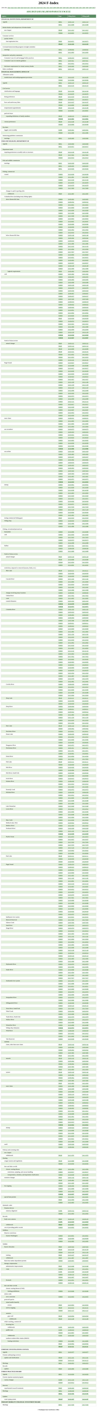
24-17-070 (71, 845)
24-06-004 (71, 618)
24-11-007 (71, 1258)
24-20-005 (71, 662)
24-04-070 (71, 288)
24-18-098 (71, 365)
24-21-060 (71, 327)
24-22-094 (71, 329)
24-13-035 (71, 1136)
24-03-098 (71, 282)
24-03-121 (71, 343)
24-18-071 (71, 99)
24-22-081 (71, 681)
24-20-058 (71, 318)
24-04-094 (71, 1316)
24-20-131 (71, 116)
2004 (70, 7)
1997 (93, 7)
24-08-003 (71, 1105)
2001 (80, 7)
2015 (35, 7)
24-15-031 (71, 1197)
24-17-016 (71, 842)
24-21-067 (71, 676)
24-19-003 (71, 218)
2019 (22, 7)
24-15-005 (71, 945)
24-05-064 (71, 1047)
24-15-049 (71, 806)
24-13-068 (71, 1188)
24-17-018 (71, 507)
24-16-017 (71, 146)
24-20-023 (71, 376)
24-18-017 (71, 1172)
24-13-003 (71, 975)
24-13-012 (71, 63)
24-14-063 (71, 648)
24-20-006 (71, 224)
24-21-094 (71, 1169)
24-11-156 (71, 634)
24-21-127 (71, 1310)
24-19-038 (71, 1039)
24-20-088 (71, 1114)
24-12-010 (71, 637)
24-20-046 (71, 1003)
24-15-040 (71, 947)
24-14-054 (71, 584)
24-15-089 (71, 551)
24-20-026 (71, 767)
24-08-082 (71, 1108)
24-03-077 (71, 1352)
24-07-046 (71, 620)
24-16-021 (71, 435)
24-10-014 (71, 931)
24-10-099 (71, 349)
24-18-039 (71, 1175)
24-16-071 (71, 504)
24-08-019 (71, 302)
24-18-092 (71, 1227)
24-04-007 (71, 1260)
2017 (28, 7)
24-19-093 (71, 1305)
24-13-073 (71, 836)
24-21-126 (71, 1252)
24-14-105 (71, 77)
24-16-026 (71, 1374)
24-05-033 (71, 432)
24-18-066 (71, 80)
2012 (44, 7)
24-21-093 (71, 1055)
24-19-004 (71, 255)
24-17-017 (71, 978)
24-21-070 (71, 1191)
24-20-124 (71, 956)
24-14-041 (71, 565)
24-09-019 (71, 1330)
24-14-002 (71, 313)
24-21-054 (71, 673)
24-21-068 (71, 590)
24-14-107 (71, 102)
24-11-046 (71, 133)
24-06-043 (71, 1388)
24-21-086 (71, 526)
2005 (67, 7)
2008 (57, 7)
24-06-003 (71, 615)
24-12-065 (71, 421)
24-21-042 (71, 587)
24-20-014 (71, 953)
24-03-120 (71, 557)
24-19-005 (71, 440)
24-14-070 (71, 182)
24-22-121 (71, 401)
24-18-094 (71, 512)
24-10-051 (71, 310)
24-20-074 (71, 321)
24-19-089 (71, 989)
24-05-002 (71, 199)
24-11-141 (71, 1357)
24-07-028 (71, 299)
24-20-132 (71, 1274)
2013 (41, 7)
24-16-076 (71, 895)
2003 (73, 7)
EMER (60, 174)
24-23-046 (71, 446)
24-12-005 (71, 52)
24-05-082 (71, 1180)
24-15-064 (71, 426)
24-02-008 (71, 1089)
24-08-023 (71, 867)
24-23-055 (71, 1296)
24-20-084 (71, 770)
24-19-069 (71, 906)
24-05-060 (71, 138)
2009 (54, 7)
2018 (25, 7)
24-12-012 (71, 687)
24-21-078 (71, 679)
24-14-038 (71, 490)
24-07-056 (71, 922)
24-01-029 (71, 451)
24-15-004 (71, 695)
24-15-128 (71, 950)
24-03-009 (71, 1091)
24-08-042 (71, 49)
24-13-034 (71, 820)
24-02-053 (71, 1363)
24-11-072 (71, 981)
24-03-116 (71, 1094)
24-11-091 (71, 177)
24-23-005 (71, 1202)
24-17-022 (71, 155)
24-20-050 (71, 573)
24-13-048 (71, 24)
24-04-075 (71, 429)
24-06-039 (71, 684)
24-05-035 (71, 166)
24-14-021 (71, 1139)
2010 (51, 7)
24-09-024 (71, 1127)
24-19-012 (71, 1382)
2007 (60, 7)
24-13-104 (71, 180)
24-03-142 (71, 1044)
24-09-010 (71, 241)
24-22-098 (71, 543)
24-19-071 (71, 41)
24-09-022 (71, 626)
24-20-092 (71, 1344)
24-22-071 (71, 479)
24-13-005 (71, 598)
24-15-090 (71, 213)
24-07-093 (71, 473)
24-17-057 (71, 252)
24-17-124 (71, 848)
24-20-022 (71, 823)
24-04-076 (71, 462)
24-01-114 (71, 22)
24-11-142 (71, 579)
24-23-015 (71, 1122)
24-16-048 (71, 1266)
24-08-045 (71, 593)
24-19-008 (71, 903)
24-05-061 (71, 130)
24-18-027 (71, 363)
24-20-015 (71, 665)
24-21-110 (71, 388)
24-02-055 (71, 277)
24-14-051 (71, 1236)
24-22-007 (71, 1277)
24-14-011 (71, 986)
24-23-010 (71, 518)
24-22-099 (71, 399)
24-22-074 (71, 964)
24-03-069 (71, 144)
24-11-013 (71, 30)
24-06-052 (71, 1103)
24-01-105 (71, 609)
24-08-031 (71, 418)
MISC (60, 22)
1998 (90, 7)
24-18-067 (71, 110)
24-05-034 (71, 291)
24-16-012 (71, 889)
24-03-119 (71, 83)
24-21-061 (71, 1116)
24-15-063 (71, 654)
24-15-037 (71, 839)
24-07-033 (71, 471)
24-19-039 (71, 371)
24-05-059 (71, 1327)
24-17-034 (71, 920)
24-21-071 (71, 745)
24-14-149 (71, 152)
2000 (83, 7)
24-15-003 (71, 493)
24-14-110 (71, 85)
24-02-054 (71, 1011)
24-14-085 (71, 1341)
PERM (60, 33)
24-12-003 (71, 1213)
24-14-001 (71, 881)
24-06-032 (71, 202)
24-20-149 (71, 266)
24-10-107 (71, 1255)
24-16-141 (71, 360)
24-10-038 (71, 174)
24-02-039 (71, 163)
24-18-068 (71, 124)
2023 (9, 7)
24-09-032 (71, 304)
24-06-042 (71, 1147)
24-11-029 (71, 1183)
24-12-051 (71, 1269)
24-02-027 (71, 457)
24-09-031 (71, 870)
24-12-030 (71, 1133)
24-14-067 (71, 1333)
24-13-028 (71, 487)
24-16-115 (71, 1360)
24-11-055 (71, 875)
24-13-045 (71, 690)
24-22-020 (71, 393)
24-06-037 (71, 296)
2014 (38, 7)
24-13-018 (71, 645)
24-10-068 (71, 969)
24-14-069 (71, 207)
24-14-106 (71, 108)
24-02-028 (71, 828)
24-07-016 (71, 1247)
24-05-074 (71, 864)
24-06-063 (71, 468)
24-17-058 (71, 216)
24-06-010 (71, 58)
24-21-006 (71, 523)
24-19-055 (71, 33)
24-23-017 (71, 404)
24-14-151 (71, 1308)
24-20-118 (71, 1219)
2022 (12, 7)
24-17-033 (71, 537)
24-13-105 (71, 246)
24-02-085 (71, 279)
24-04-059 (71, 1097)
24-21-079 (71, 1017)
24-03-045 (71, 66)
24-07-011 (71, 61)
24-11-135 (71, 831)
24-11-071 (71, 751)
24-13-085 (71, 424)
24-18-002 (71, 850)
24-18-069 (71, 105)
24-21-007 (71, 476)
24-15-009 (71, 1141)
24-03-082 (71, 460)
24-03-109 (71, 285)
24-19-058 (71, 443)
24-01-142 (71, 1177)
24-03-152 (71, 1211)
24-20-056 (71, 227)
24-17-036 (71, 1405)
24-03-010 (71, 612)
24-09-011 (71, 623)
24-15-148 (71, 1319)
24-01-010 (71, 601)
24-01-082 (71, 274)
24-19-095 (71, 909)
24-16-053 (71, 892)
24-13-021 (71, 205)
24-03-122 (71, 346)
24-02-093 (71, 271)
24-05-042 (71, 238)
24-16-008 (71, 1025)
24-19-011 (71, 731)
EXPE (60, 130)
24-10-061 (71, 485)
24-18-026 (71, 315)
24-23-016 (71, 232)
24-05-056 (71, 1186)
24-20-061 (71, 753)
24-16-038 (71, 1272)
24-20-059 (71, 576)
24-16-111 (71, 570)
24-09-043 (71, 307)
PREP (60, 41)
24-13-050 (71, 534)
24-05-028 (71, 1144)
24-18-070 (71, 94)
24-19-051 (71, 257)
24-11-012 (71, 1111)
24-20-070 (71, 670)
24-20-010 (71, 521)
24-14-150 (71, 1249)
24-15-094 (71, 249)
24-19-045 (71, 659)
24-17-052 (71, 595)
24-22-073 (71, 396)
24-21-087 (71, 194)
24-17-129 (71, 509)
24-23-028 (71, 407)
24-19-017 (71, 368)
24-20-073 (71, 540)
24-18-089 (71, 900)
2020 (18, 7)
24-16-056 (71, 1163)
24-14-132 (71, 651)
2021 (15, 7)
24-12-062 (71, 642)
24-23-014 (71, 158)
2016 (31, 7)
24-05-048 (71, 1100)
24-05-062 (71, 728)
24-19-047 (71, 221)
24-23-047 (71, 410)
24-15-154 (71, 884)
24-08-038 (71, 548)
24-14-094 (71, 756)
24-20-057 (71, 263)
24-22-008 (71, 390)
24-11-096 (71, 243)
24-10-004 (71, 872)
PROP (60, 30)
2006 (64, 7)
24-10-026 (71, 169)
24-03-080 (71, 1369)
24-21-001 (71, 515)
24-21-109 (71, 385)
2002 (77, 7)
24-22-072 (71, 789)
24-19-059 (71, 374)
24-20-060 (71, 667)
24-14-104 (71, 91)
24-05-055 (71, 465)
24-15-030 (71, 210)
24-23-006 (71, 967)
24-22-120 (71, 332)
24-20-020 (71, 911)
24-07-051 (71, 545)
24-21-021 (71, 324)
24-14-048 (71, 692)
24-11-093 (71, 631)
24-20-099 (71, 1238)
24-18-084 (71, 853)
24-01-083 (71, 454)
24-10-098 (71, 559)
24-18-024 (71, 437)
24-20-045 (71, 742)
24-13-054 (71, 562)
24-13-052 (71, 354)
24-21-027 (71, 379)
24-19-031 (71, 917)
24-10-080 (71, 1161)
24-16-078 (71, 185)
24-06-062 (71, 1050)
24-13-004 (71, 582)
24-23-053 (71, 412)
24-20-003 (71, 260)
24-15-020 (71, 496)
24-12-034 (71, 640)
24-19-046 (71, 1291)
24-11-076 (71, 1155)
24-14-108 (71, 121)
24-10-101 (71, 352)
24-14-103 (71, 97)
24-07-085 (71, 1053)
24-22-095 (71, 1241)
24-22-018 (71, 1119)
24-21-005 (71, 958)
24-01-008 (71, 1086)
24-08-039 (71, 1391)
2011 (48, 7)
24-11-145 (71, 878)
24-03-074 (71, 925)
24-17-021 (71, 897)
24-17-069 (71, 188)
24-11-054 (71, 972)
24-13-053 (71, 357)
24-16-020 (71, 501)
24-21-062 (71, 230)
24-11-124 (71, 1380)
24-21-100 (71, 382)
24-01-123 (71, 69)
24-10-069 (71, 629)
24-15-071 (71, 498)
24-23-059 (71, 415)
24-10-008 (71, 1130)
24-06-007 (71, 293)
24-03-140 (71, 235)
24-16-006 (71, 532)
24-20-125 (71, 1006)
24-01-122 (71, 726)
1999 (86, 7)
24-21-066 (71, 268)
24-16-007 (71, 886)
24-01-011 (71, 748)
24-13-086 (71, 983)
